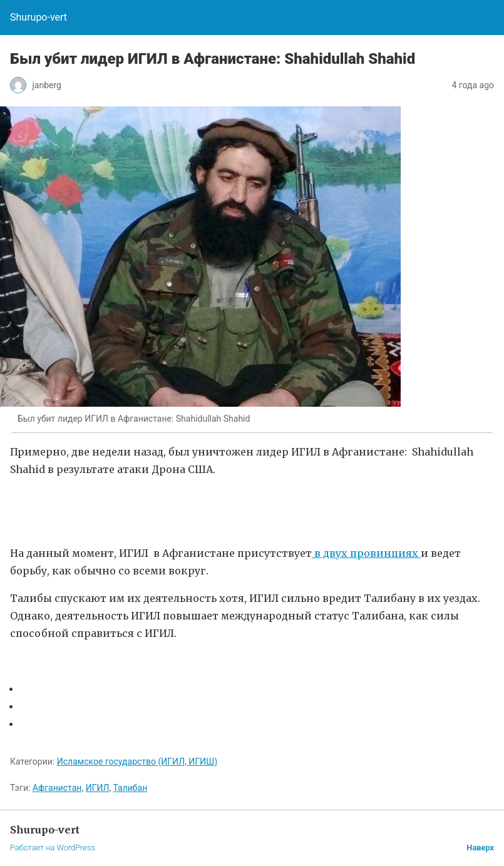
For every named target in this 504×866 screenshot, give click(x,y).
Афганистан (57, 788)
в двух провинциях (366, 553)
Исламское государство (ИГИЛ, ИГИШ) (137, 761)
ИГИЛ (98, 788)
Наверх (480, 847)
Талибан (130, 788)
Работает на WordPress (52, 847)
